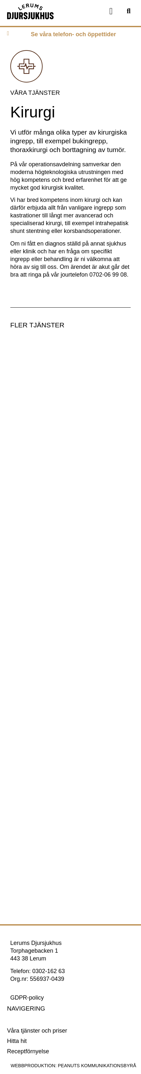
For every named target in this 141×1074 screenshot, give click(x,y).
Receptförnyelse (28, 1051)
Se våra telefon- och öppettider (73, 34)
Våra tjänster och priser (37, 1030)
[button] (111, 11)
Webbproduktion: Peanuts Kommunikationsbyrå (73, 1065)
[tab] (70, 35)
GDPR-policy (27, 997)
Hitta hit (17, 1041)
